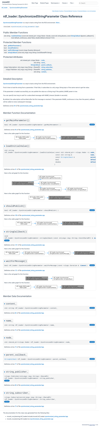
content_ (44, 72)
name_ (43, 62)
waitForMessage (13, 50)
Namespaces (55, 3)
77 (16, 364)
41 (16, 169)
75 (16, 347)
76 (16, 330)
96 (16, 130)
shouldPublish (12, 48)
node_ (43, 60)
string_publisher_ (46, 69)
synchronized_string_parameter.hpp (25, 26)
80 (16, 385)
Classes (65, 3)
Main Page (35, 3)
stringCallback (12, 52)
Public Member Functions (57, 11)
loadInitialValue (16, 36)
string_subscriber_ (47, 67)
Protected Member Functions (70, 11)
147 (16, 245)
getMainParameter (14, 46)
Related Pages (44, 3)
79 (16, 406)
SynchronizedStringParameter (19, 7)
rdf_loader (4, 7)
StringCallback (75, 36)
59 (15, 106)
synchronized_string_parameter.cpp (32, 130)
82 (16, 313)
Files (72, 3)
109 (16, 215)
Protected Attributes (82, 11)
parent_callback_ (46, 65)
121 (16, 270)
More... (58, 23)
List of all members (91, 11)
